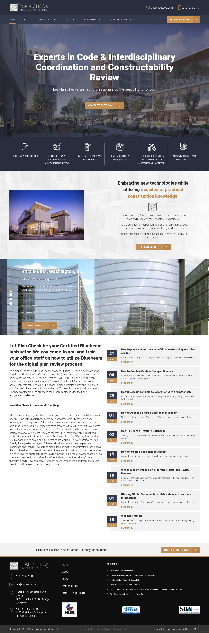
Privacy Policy (103, 629)
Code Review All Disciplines (121, 571)
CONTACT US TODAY (106, 105)
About (26, 19)
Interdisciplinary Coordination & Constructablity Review (132, 575)
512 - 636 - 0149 (21, 576)
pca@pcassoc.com (22, 584)
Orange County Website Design (168, 629)
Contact (71, 19)
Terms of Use (120, 629)
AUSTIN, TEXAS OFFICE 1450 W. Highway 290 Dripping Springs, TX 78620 (28, 612)
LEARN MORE (156, 247)
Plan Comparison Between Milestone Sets (127, 594)
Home (12, 19)
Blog (57, 19)
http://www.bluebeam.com (24, 395)
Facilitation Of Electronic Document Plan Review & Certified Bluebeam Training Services (146, 589)
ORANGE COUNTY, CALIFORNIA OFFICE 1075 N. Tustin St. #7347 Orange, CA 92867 (29, 597)
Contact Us (88, 629)
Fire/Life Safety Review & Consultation (126, 580)
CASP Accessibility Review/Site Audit (125, 585)
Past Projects (92, 19)
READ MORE (42, 325)
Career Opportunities (119, 19)
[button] (10, 290)
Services (43, 19)
